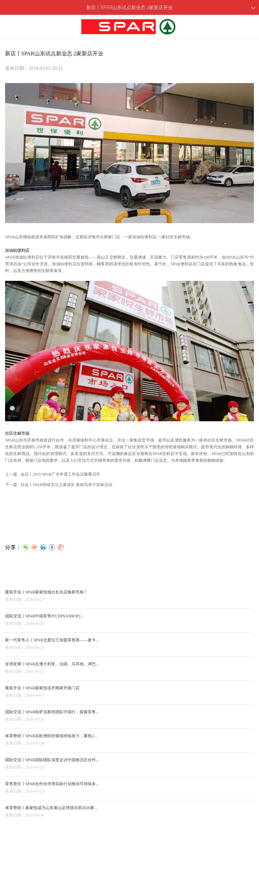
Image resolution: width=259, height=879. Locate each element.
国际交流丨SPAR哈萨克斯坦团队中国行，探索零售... (52, 717)
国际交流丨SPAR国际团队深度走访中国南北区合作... (52, 765)
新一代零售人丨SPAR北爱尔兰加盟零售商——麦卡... (52, 645)
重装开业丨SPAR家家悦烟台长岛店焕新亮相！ (46, 597)
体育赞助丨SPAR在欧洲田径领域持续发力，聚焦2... (51, 741)
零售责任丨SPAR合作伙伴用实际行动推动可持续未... (52, 789)
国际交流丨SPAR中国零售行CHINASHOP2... (44, 621)
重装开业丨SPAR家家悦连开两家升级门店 (42, 693)
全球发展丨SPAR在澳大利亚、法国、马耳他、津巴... (52, 669)
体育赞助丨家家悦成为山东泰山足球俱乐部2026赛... (51, 813)
